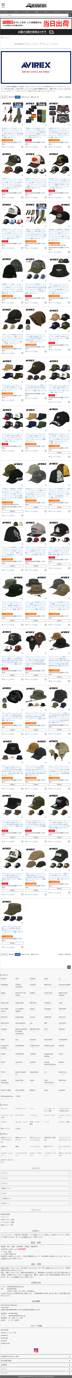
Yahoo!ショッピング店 (8, 1333)
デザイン (27, 12)
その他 (17, 1096)
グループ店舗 (36, 1326)
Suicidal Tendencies (7, 1083)
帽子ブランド (48, 1146)
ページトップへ (69, 967)
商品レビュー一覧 (7, 1225)
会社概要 (36, 1301)
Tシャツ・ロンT (49, 1115)
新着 (37, 12)
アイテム (16, 12)
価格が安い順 (25, 97)
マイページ (56, 12)
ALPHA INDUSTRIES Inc (50, 1065)
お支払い (36, 1231)
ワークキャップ (20, 1108)
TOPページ (5, 1203)
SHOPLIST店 (5, 1343)
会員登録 (4, 1365)
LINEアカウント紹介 (8, 1219)
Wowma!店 (4, 1338)
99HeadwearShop (7, 1098)
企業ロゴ (4, 1146)
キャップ (4, 1108)
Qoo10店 (4, 1341)
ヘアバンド (33, 1115)
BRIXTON (50, 986)
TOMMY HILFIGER (21, 987)
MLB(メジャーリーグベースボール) (6, 1140)
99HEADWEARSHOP (36, 5)
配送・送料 (36, 1243)
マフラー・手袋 (64, 1122)
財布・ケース (5, 1128)
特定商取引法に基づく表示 (10, 1356)
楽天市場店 (4, 1330)
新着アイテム (6, 1188)
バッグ (46, 1122)
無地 (16, 1146)
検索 (70, 15)
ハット (32, 1108)
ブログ (45, 12)
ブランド (5, 12)
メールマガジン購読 (7, 1222)
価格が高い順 (35, 97)
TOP (2, 37)
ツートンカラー (35, 1146)
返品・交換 (36, 1264)
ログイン (4, 1369)
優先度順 (11, 97)
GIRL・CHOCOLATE (50, 1082)
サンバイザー (19, 1115)
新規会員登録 (5, 1214)
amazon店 (4, 1335)
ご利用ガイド (6, 1198)
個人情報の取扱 (6, 1360)
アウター (4, 1122)
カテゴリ (36, 1168)
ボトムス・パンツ (21, 1122)
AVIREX (36, 994)
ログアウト (4, 1373)
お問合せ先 (36, 1283)
